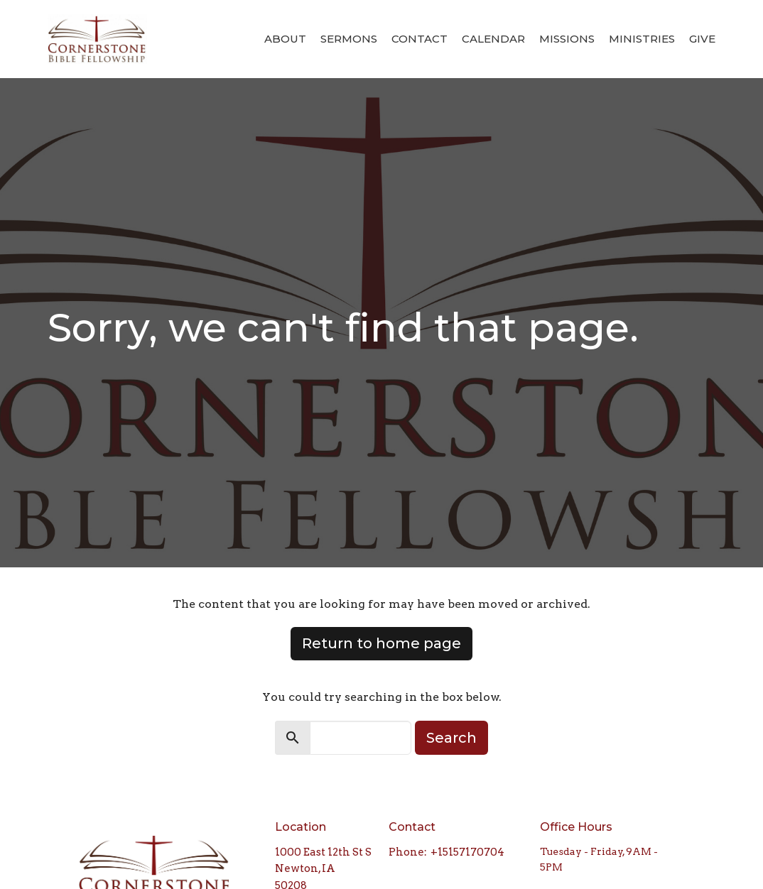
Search (451, 737)
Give (702, 38)
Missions (567, 38)
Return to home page (381, 643)
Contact (419, 38)
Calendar (493, 38)
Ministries (642, 38)
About (285, 38)
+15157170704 (467, 852)
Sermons (348, 38)
